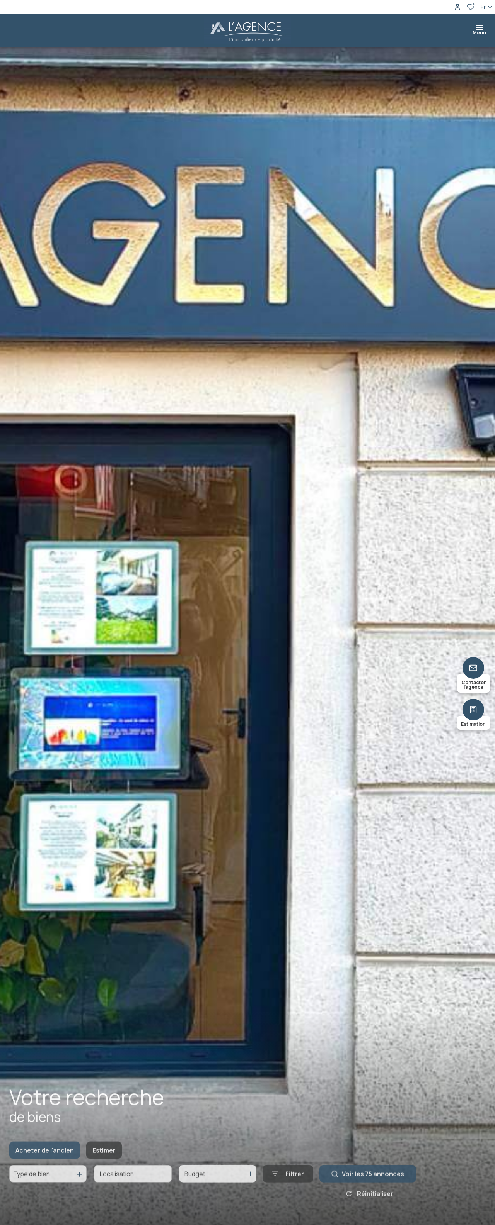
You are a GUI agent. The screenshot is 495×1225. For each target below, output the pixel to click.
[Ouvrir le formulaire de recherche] (288, 1180)
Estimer (104, 1157)
